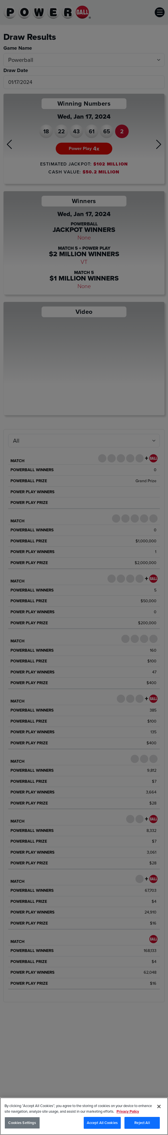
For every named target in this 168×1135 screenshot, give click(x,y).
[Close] (159, 1106)
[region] (84, 1116)
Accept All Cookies (102, 1122)
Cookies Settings (22, 1122)
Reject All (142, 1122)
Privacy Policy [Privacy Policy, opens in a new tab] (128, 1111)
